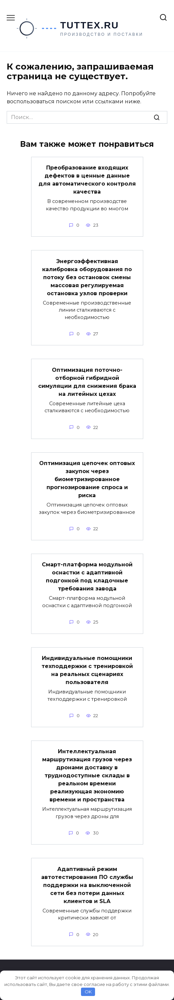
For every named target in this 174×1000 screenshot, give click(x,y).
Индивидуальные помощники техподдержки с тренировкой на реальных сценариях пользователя (87, 670)
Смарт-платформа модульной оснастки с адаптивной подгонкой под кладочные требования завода (87, 576)
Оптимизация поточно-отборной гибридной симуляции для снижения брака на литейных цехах (87, 381)
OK (88, 991)
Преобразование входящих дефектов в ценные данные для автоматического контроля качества (87, 179)
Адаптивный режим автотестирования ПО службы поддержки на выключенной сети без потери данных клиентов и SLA (87, 885)
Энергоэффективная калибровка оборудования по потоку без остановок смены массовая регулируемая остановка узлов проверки (87, 277)
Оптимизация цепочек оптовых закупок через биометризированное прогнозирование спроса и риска (87, 479)
